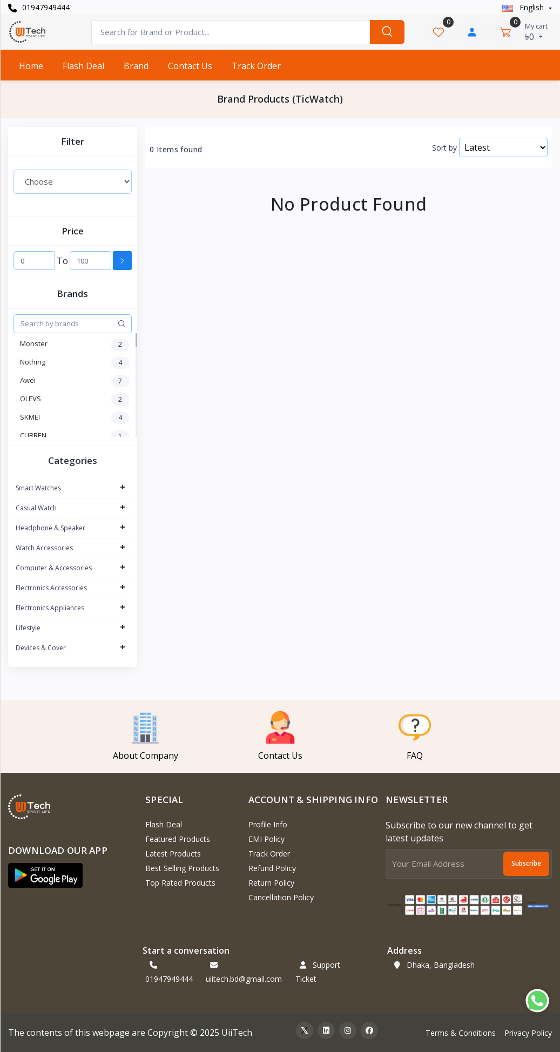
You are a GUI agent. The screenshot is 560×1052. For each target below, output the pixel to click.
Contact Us (190, 66)
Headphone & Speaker (50, 527)
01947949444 (39, 7)
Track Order (256, 66)
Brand (136, 66)
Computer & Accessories (54, 567)
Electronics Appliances (50, 607)
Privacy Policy (528, 1033)
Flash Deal (83, 66)
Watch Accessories (44, 547)
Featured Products (177, 839)
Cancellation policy (281, 897)
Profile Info (267, 824)
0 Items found (176, 149)
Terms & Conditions (461, 1033)
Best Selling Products (182, 868)
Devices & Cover (41, 647)
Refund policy (272, 868)
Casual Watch (36, 507)
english (524, 7)
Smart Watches (38, 488)
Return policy (271, 883)
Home (31, 66)
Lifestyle (28, 627)
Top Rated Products (180, 883)
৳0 (536, 32)
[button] (45, 875)
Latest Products (173, 853)
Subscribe (526, 863)
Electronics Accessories (51, 587)
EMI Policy (266, 839)
